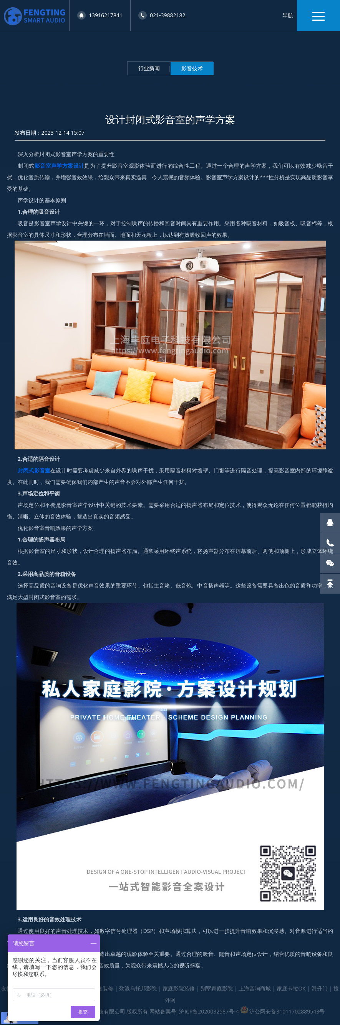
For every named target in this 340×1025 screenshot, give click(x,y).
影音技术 (192, 68)
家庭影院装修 (179, 988)
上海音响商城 (255, 988)
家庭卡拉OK (291, 988)
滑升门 (320, 988)
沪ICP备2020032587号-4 (209, 1011)
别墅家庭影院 (217, 988)
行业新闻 (149, 68)
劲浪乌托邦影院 (138, 988)
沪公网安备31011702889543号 (287, 1011)
